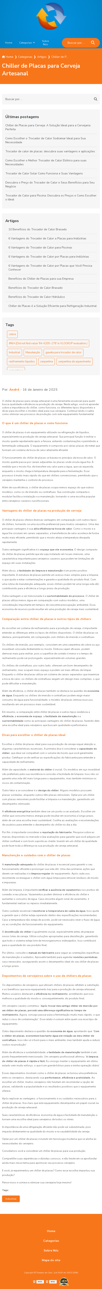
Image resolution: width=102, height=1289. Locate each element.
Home (8, 42)
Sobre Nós (45, 42)
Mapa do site (51, 1260)
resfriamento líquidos (22, 361)
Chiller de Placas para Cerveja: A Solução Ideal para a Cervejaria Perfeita (47, 127)
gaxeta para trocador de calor (64, 352)
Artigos (12, 220)
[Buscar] (93, 43)
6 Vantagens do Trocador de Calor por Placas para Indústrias (48, 257)
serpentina (46, 361)
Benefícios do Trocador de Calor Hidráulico (36, 297)
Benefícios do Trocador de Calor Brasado (35, 288)
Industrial (14, 352)
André (14, 389)
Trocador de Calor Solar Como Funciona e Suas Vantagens (44, 173)
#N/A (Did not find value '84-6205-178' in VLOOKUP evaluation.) (48, 343)
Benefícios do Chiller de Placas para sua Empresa (41, 279)
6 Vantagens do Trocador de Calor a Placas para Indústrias (47, 238)
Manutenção (33, 352)
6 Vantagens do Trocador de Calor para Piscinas (40, 248)
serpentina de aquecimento (74, 361)
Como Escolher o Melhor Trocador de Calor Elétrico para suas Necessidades (46, 162)
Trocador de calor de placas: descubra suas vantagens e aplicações (50, 151)
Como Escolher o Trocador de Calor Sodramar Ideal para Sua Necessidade (45, 140)
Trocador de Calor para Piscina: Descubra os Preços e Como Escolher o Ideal (50, 197)
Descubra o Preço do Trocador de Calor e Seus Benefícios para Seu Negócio (50, 184)
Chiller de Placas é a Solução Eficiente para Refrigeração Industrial (52, 306)
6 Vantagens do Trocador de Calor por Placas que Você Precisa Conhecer (50, 268)
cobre (12, 334)
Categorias (25, 42)
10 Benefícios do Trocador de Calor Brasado (37, 229)
